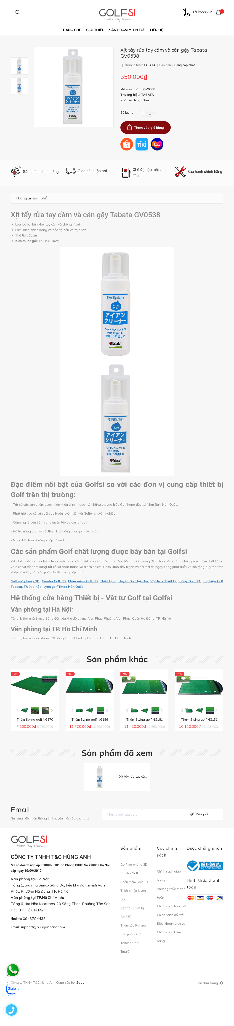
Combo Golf (129, 907)
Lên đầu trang (210, 1017)
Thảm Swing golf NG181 (144, 750)
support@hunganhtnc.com (42, 961)
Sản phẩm (118, 30)
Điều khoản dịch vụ (171, 958)
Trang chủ (71, 30)
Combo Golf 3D (54, 595)
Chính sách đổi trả (170, 949)
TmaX (124, 986)
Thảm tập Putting (133, 960)
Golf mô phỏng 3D (25, 595)
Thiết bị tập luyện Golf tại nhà (124, 595)
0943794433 (34, 953)
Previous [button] (17, 740)
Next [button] (52, 740)
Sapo (80, 1017)
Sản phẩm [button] (130, 882)
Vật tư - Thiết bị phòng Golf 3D (175, 595)
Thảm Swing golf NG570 (35, 750)
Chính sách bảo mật (171, 940)
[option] (22, 80)
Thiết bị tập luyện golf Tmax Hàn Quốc (53, 601)
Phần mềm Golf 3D (83, 595)
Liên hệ (156, 30)
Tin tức (139, 30)
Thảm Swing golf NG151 (199, 750)
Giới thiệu (95, 30)
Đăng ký (199, 849)
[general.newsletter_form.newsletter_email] (138, 848)
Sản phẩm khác (117, 673)
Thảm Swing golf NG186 (90, 750)
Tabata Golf (129, 977)
